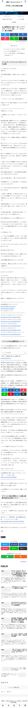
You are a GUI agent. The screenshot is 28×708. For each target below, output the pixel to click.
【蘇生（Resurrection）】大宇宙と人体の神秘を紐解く (14, 5)
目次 (12, 45)
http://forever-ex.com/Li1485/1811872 (11, 334)
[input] (14, 352)
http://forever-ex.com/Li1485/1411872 (11, 317)
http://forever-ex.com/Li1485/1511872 (11, 321)
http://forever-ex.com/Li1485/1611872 (11, 325)
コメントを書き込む (14, 687)
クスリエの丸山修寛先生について (12, 51)
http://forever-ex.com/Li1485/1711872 (11, 330)
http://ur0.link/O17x (6, 358)
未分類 (3, 537)
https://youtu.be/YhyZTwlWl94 (9, 477)
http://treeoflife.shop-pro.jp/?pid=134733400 (12, 521)
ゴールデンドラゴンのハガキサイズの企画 (15, 49)
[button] (25, 353)
